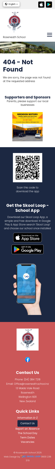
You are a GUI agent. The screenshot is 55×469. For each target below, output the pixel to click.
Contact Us (27, 423)
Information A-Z (27, 418)
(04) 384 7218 (32, 379)
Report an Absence (28, 429)
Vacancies (27, 442)
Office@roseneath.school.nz (31, 384)
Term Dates (27, 437)
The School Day (27, 433)
